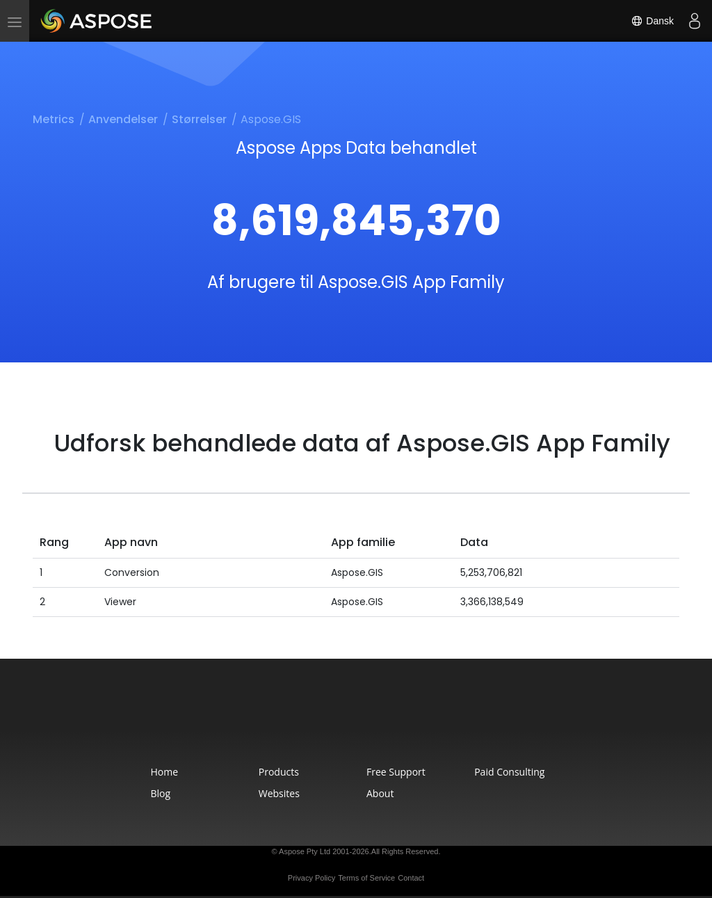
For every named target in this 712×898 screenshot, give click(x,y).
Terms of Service (366, 878)
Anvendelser (123, 119)
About (380, 793)
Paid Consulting (509, 771)
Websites (279, 793)
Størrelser (199, 119)
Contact (411, 878)
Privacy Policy (311, 878)
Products (279, 771)
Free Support (396, 771)
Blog (161, 793)
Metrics (53, 119)
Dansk (652, 21)
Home (165, 771)
